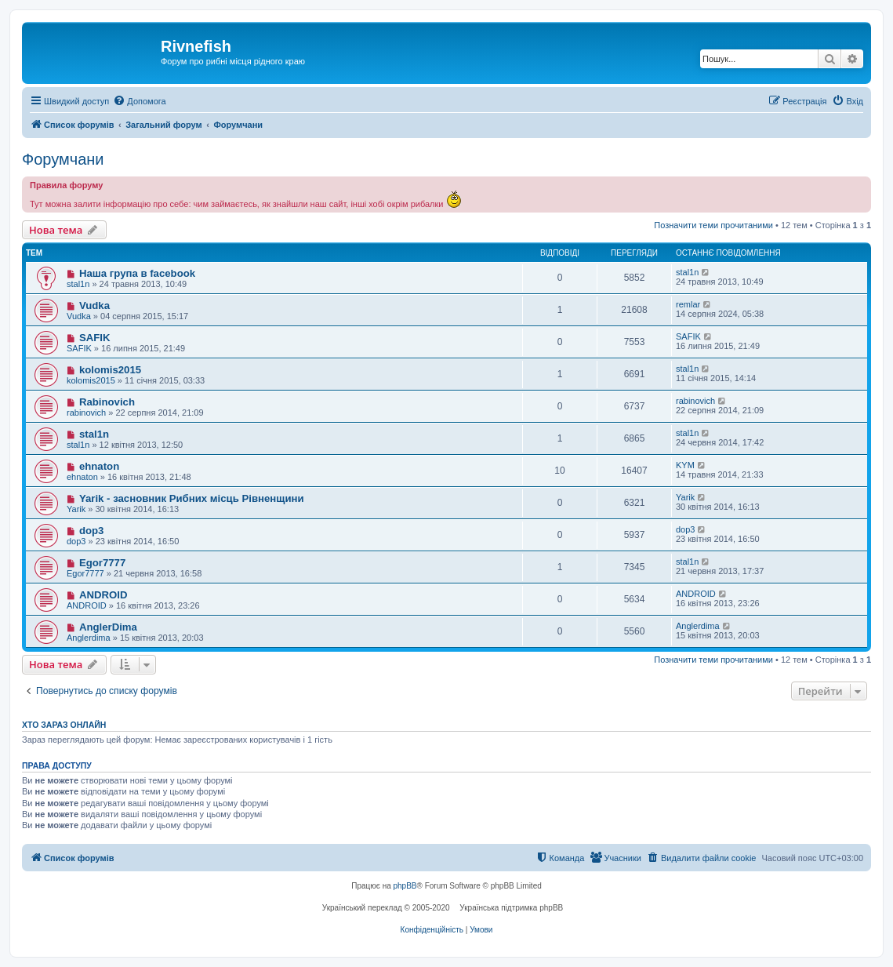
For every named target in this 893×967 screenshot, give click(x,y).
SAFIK (95, 338)
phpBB (405, 886)
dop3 (91, 530)
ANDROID (103, 595)
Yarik (76, 509)
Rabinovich (107, 402)
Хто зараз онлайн (64, 724)
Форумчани (63, 159)
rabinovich (86, 412)
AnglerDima (108, 627)
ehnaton (99, 466)
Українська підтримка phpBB (511, 907)
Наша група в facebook (137, 273)
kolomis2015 (110, 370)
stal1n (78, 284)
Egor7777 (102, 563)
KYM (685, 465)
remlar (688, 304)
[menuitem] (139, 101)
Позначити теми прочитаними (713, 225)
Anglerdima (89, 637)
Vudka (94, 305)
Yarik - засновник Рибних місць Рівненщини (191, 498)
